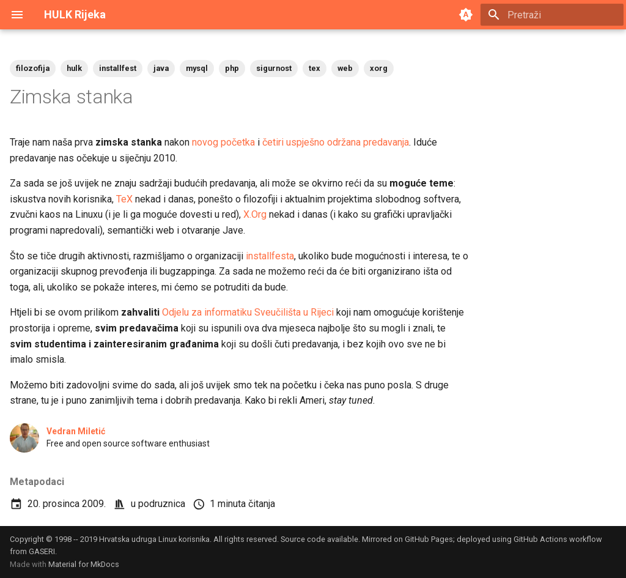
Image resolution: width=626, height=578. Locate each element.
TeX (124, 199)
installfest (117, 68)
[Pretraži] (552, 15)
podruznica (161, 503)
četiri (273, 142)
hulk (74, 68)
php (232, 68)
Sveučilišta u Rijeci (294, 312)
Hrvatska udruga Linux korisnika (154, 539)
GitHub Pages (429, 539)
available (342, 539)
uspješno (305, 142)
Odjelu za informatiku (207, 312)
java (161, 68)
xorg (379, 68)
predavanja (386, 142)
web (345, 68)
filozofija (33, 68)
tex (314, 68)
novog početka (223, 142)
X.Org (255, 214)
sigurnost (274, 68)
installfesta (270, 256)
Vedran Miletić (75, 431)
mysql (197, 68)
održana (344, 142)
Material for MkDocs (83, 564)
